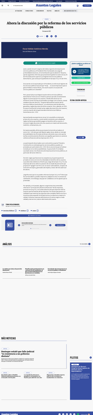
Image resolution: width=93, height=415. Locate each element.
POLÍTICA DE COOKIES (34, 401)
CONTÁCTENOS (33, 390)
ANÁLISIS (57, 10)
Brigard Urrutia (12, 1)
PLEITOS (49, 10)
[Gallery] (35, 224)
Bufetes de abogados (24, 1)
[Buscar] (8, 5)
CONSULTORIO (29, 10)
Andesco (23, 210)
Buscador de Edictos (70, 10)
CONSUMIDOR (40, 10)
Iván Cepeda (59, 1)
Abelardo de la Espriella (71, 1)
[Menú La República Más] (2, 5)
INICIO (3, 390)
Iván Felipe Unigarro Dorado (58, 272)
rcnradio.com (83, 409)
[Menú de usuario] (78, 5)
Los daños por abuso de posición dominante (12, 269)
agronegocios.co (22, 409)
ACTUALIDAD (18, 10)
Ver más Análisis (85, 244)
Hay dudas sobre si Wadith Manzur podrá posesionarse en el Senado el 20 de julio (11, 334)
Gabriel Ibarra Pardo (13, 272)
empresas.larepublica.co (38, 409)
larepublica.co (9, 409)
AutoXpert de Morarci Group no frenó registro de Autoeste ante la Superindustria (80, 326)
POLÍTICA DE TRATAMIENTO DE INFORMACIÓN (54, 397)
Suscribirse (87, 5)
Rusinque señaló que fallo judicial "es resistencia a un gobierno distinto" (17, 311)
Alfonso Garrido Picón (35, 275)
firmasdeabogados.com (56, 409)
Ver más (81, 137)
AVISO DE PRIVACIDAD (52, 394)
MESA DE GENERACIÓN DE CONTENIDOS (52, 391)
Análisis (7, 244)
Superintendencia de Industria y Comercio (43, 1)
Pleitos (74, 315)
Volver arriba (85, 372)
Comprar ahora (81, 77)
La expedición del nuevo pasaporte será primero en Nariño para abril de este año (33, 334)
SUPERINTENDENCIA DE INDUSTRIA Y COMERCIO (53, 401)
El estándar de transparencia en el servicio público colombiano (57, 269)
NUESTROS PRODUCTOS (35, 394)
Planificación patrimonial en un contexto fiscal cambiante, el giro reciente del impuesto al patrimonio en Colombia (34, 271)
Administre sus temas (34, 215)
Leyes (34, 210)
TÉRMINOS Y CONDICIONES (36, 397)
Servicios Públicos (8, 210)
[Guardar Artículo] (39, 36)
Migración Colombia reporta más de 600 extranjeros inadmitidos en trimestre (56, 334)
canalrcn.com (71, 409)
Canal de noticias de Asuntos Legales (45, 63)
